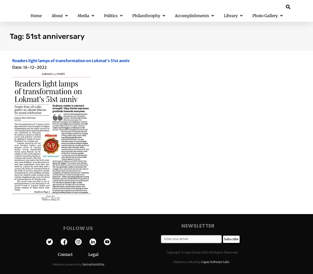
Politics (113, 15)
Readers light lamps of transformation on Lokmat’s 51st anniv (71, 60)
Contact (73, 254)
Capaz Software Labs (215, 262)
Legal (93, 254)
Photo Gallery (267, 15)
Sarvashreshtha (93, 264)
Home (36, 15)
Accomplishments (194, 15)
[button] (288, 7)
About (60, 15)
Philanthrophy (148, 15)
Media (86, 15)
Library (233, 15)
